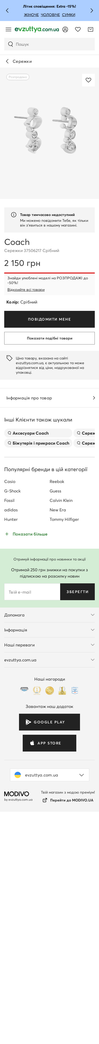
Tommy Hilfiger (64, 744)
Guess (55, 715)
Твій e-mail (20, 817)
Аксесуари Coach (28, 658)
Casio (9, 706)
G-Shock (12, 715)
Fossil (9, 725)
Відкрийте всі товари (26, 289)
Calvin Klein (61, 725)
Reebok (57, 706)
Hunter (11, 744)
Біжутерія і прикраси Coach (38, 668)
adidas (11, 734)
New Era (58, 734)
